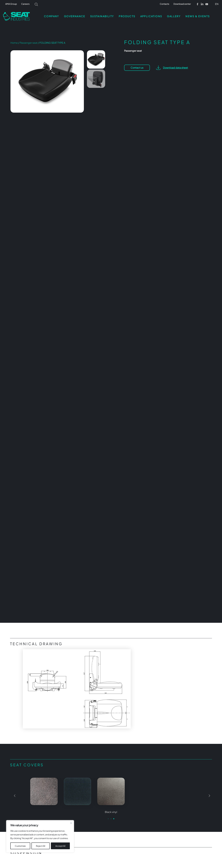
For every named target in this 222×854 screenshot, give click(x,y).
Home (14, 42)
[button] (216, 4)
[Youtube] (206, 4)
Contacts (164, 3)
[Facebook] (197, 4)
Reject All (40, 841)
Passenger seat (28, 42)
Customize (20, 841)
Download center (182, 3)
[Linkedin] (202, 4)
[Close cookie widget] (71, 818)
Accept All (60, 841)
